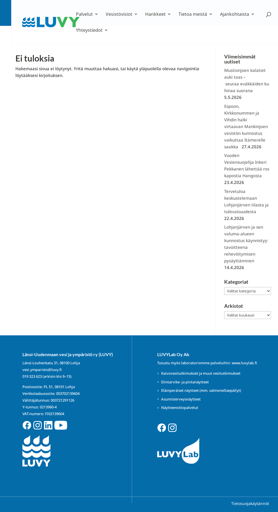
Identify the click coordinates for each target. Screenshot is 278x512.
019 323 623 (32, 376)
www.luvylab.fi (244, 362)
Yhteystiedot (89, 30)
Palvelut (84, 14)
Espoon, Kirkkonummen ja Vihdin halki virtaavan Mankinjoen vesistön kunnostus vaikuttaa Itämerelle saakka (246, 126)
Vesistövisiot (119, 14)
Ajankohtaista (234, 14)
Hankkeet (155, 14)
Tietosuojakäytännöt (250, 503)
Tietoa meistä (193, 14)
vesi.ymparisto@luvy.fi (42, 369)
